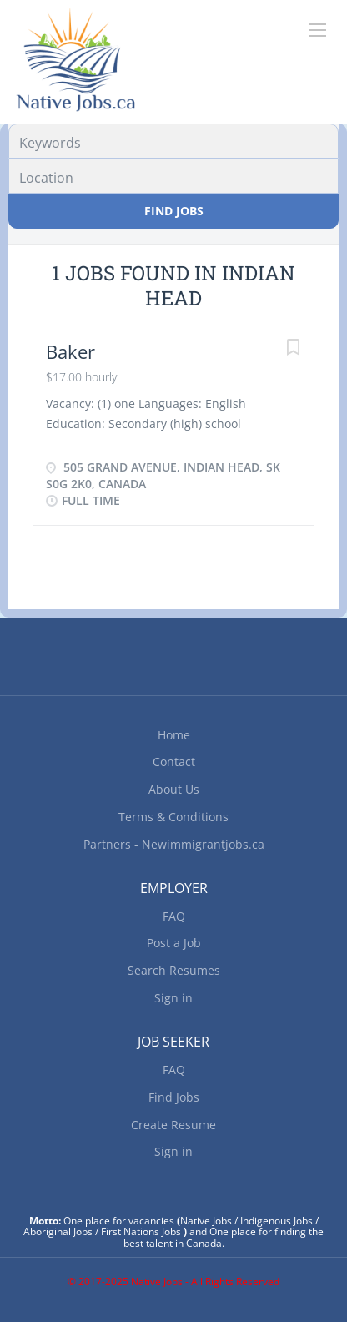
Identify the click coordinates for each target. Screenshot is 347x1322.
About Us (173, 789)
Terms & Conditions (173, 817)
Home (174, 735)
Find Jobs (174, 211)
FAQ (174, 916)
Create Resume (173, 1125)
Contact (174, 761)
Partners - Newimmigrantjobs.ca (173, 844)
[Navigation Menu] (317, 30)
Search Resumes (174, 970)
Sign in (173, 998)
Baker (70, 351)
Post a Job (174, 943)
